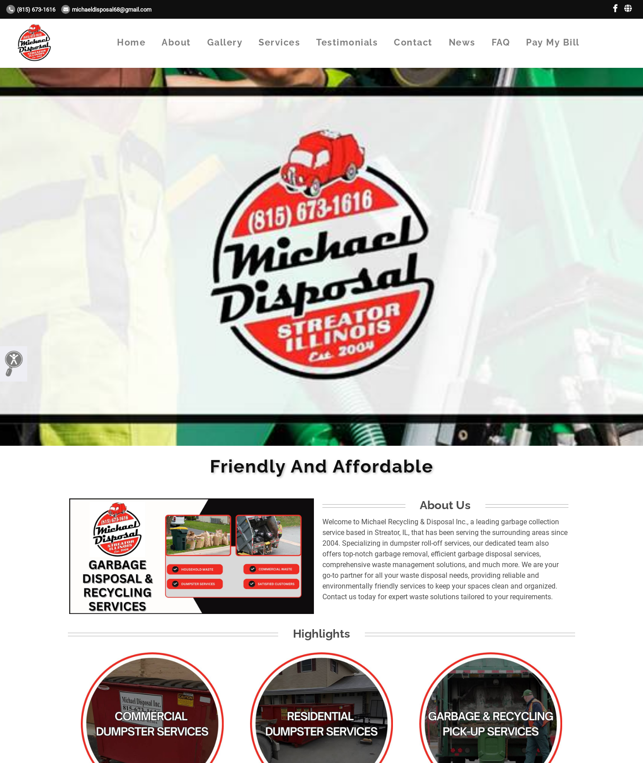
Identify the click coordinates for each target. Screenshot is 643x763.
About (176, 42)
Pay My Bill (553, 42)
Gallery (225, 42)
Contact (413, 42)
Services (279, 42)
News (462, 42)
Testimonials (347, 42)
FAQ (501, 42)
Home (131, 42)
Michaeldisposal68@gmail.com (106, 9)
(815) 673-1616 (30, 9)
